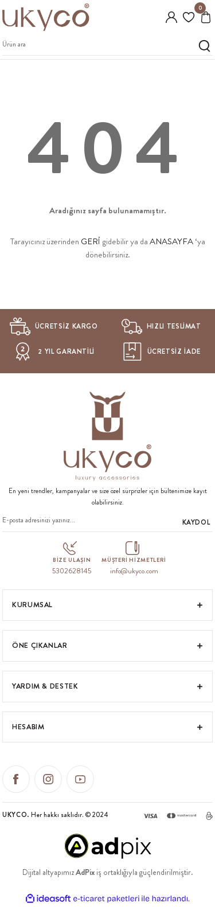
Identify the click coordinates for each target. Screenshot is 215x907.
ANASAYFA (171, 241)
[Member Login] (171, 17)
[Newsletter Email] (107, 522)
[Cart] (206, 17)
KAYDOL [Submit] (196, 522)
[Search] (107, 46)
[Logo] (45, 17)
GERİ (90, 241)
